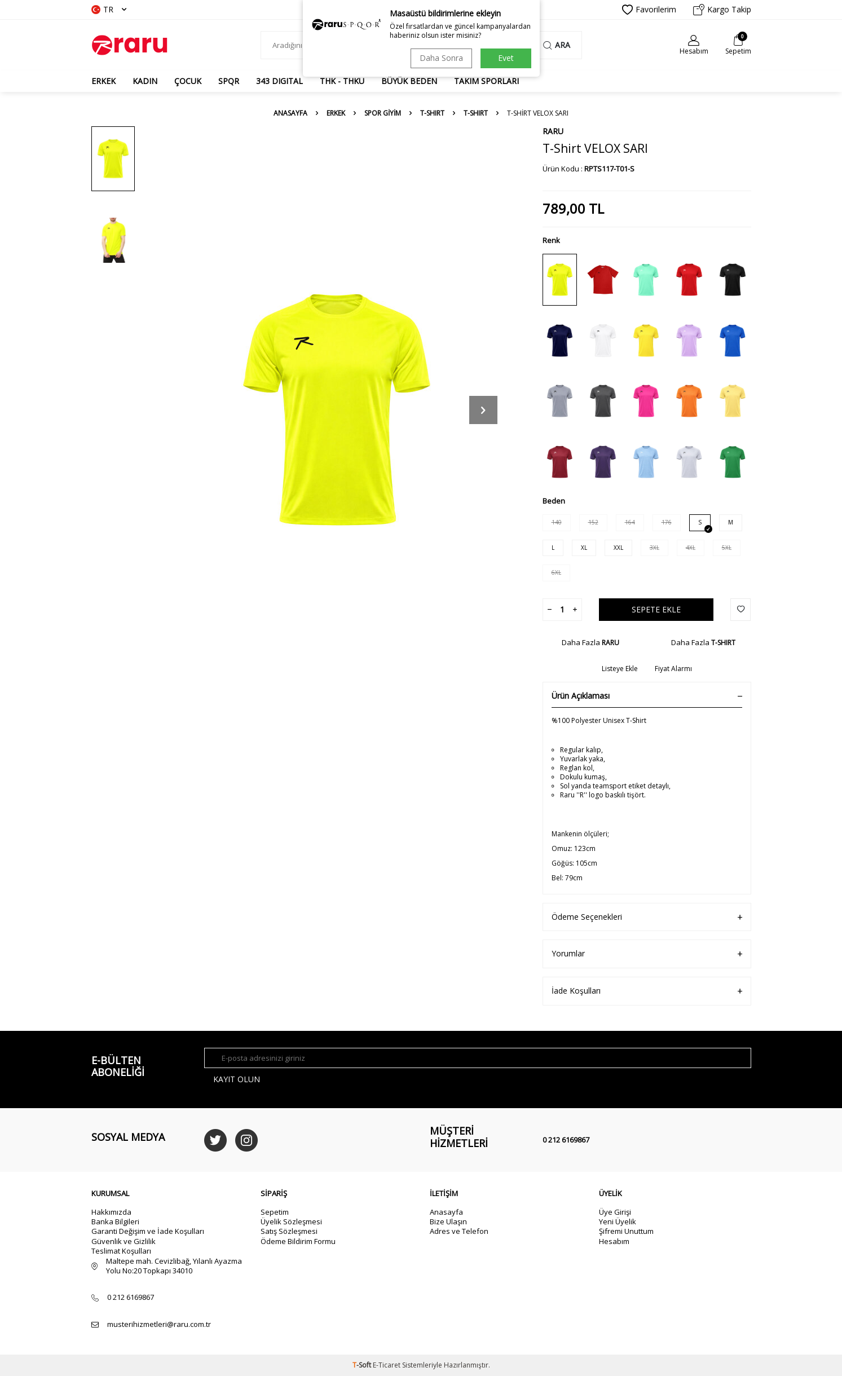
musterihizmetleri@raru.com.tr (159, 1324)
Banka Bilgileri (115, 1221)
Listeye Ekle (620, 668)
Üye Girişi (615, 1212)
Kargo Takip (722, 9)
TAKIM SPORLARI (486, 81)
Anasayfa (290, 113)
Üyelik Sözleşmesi (291, 1221)
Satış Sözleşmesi (289, 1231)
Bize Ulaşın (448, 1221)
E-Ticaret (386, 1365)
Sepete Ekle (656, 609)
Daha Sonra (441, 57)
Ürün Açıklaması (647, 696)
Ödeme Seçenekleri (647, 917)
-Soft (362, 1365)
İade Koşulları (647, 991)
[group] (337, 409)
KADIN (145, 81)
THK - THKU (342, 81)
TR (108, 9)
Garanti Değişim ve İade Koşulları (147, 1231)
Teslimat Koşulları (121, 1251)
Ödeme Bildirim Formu (298, 1241)
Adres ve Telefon (459, 1231)
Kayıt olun (236, 1079)
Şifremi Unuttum (626, 1231)
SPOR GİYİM (382, 113)
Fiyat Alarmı (673, 668)
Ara (556, 44)
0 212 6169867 (566, 1140)
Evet (506, 57)
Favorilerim (649, 9)
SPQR (228, 81)
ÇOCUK (187, 81)
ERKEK (103, 81)
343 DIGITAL (279, 81)
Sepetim (275, 1212)
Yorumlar (647, 954)
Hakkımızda (111, 1212)
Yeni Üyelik (617, 1221)
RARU (553, 131)
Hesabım (614, 1241)
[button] (483, 410)
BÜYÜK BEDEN (409, 81)
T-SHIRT (432, 113)
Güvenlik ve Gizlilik (123, 1241)
